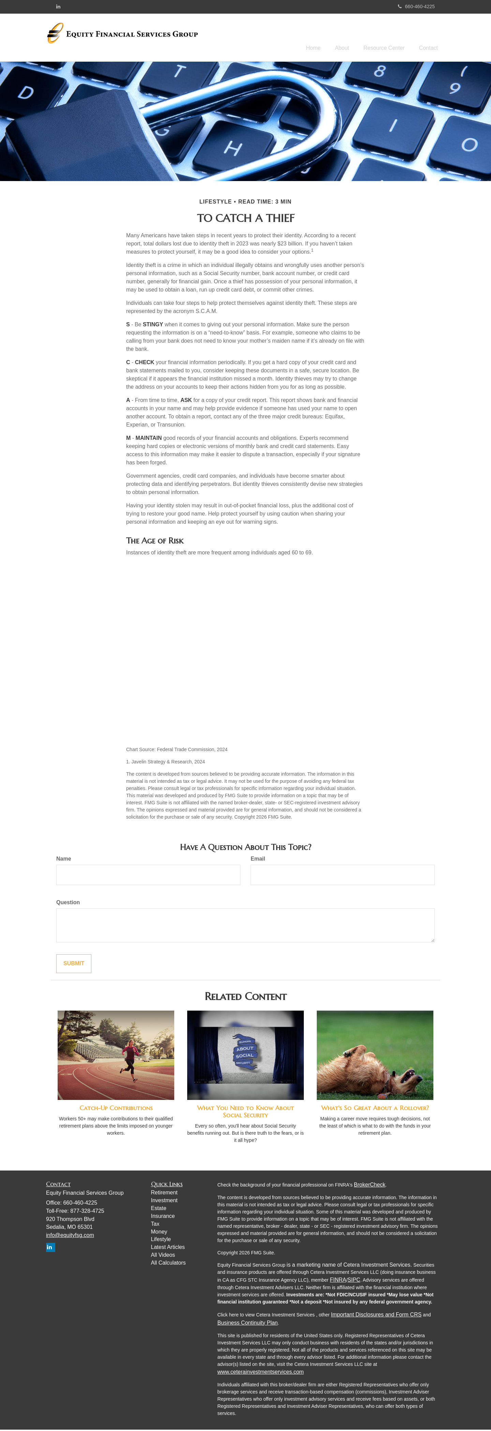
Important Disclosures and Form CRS (376, 1315)
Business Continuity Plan (248, 1324)
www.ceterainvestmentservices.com (261, 1373)
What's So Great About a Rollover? (375, 1109)
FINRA (338, 1281)
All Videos (163, 1256)
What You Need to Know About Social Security (245, 1112)
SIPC (353, 1281)
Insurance (163, 1217)
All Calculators (168, 1264)
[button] (335, 38)
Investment (164, 1201)
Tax (155, 1225)
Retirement (164, 1194)
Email (258, 860)
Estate (158, 1209)
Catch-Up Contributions (116, 1109)
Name (63, 860)
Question (68, 904)
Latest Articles (168, 1248)
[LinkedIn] (58, 6)
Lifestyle (161, 1240)
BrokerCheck (369, 1186)
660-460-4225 (416, 6)
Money (159, 1233)
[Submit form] (73, 964)
